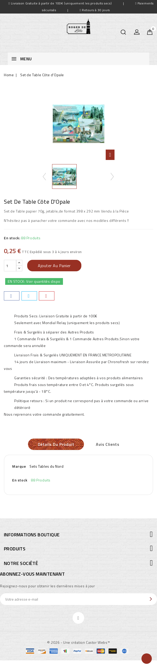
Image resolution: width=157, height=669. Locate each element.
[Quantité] (10, 265)
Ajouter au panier (54, 265)
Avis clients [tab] (108, 445)
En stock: (12, 238)
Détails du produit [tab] (55, 445)
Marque (19, 467)
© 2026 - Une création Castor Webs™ (78, 643)
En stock (19, 481)
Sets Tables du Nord (46, 467)
